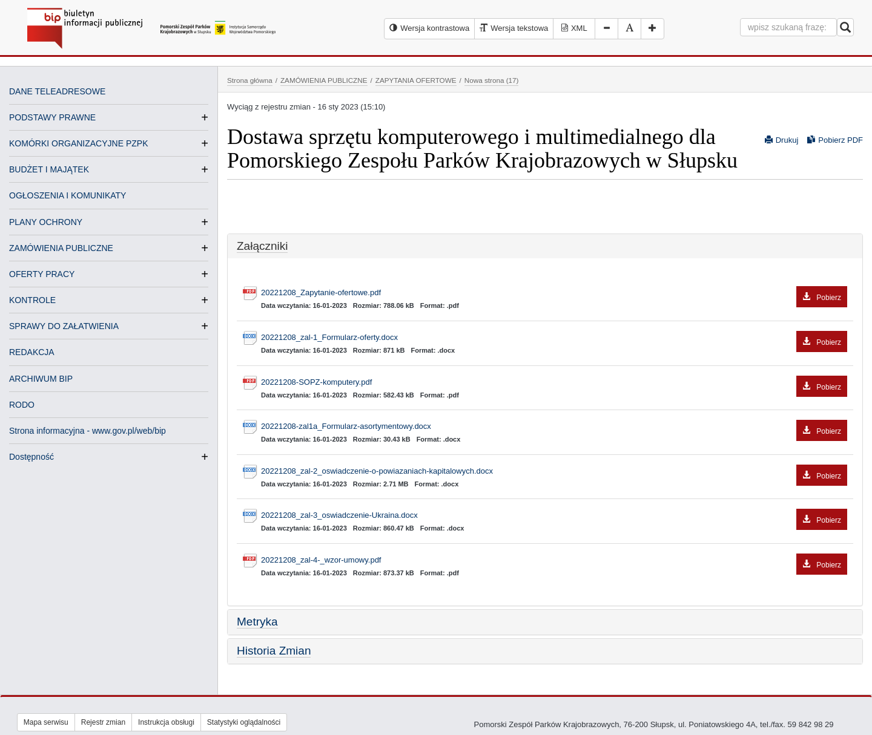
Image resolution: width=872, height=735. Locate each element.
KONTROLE (32, 300)
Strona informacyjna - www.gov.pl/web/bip (87, 431)
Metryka (257, 621)
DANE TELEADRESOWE (57, 91)
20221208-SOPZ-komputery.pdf (554, 383)
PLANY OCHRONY (45, 222)
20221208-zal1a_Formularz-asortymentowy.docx (554, 427)
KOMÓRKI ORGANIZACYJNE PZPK (78, 143)
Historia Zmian (274, 650)
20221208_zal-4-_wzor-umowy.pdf (554, 560)
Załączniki (262, 246)
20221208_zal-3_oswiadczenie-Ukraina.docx (554, 516)
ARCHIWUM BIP (41, 379)
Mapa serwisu (46, 722)
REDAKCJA (31, 352)
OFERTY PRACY (41, 274)
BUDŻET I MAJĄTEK (49, 169)
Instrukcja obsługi (166, 722)
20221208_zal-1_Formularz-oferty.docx (554, 338)
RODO (22, 405)
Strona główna (249, 80)
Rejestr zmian (103, 722)
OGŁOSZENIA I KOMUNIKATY (67, 195)
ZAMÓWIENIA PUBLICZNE (61, 248)
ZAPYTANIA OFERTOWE (416, 80)
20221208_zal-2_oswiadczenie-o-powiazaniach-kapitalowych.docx (554, 472)
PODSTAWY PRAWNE (52, 117)
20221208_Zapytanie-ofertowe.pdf (554, 293)
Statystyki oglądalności (243, 722)
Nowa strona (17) (491, 80)
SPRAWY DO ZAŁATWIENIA (64, 326)
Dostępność (31, 456)
